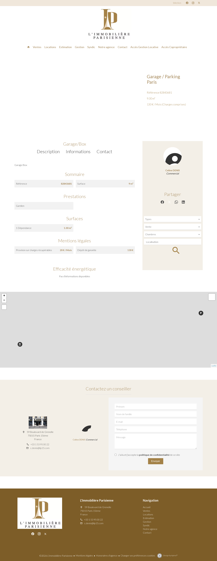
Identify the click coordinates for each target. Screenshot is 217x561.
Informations (78, 151)
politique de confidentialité (154, 454)
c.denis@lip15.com (40, 447)
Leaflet (214, 366)
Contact (104, 151)
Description (48, 151)
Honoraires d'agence (107, 555)
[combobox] (172, 219)
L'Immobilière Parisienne (96, 500)
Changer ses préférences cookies (138, 555)
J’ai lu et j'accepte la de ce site (149, 454)
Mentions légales (84, 555)
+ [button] (4, 296)
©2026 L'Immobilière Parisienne (56, 555)
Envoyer (155, 461)
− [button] (4, 300)
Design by (170, 555)
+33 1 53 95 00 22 (40, 444)
